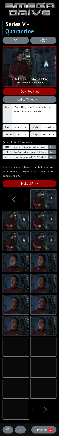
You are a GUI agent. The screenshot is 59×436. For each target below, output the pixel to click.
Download (30, 91)
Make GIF (29, 183)
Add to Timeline (29, 99)
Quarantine (19, 31)
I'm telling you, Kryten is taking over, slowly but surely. (34, 113)
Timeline (44, 430)
